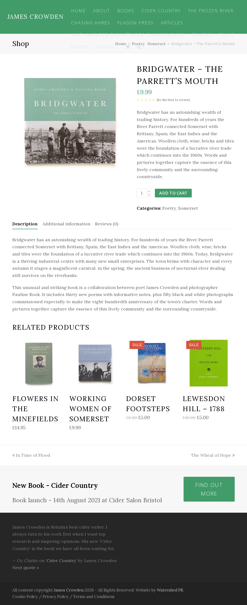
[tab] (25, 224)
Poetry (169, 208)
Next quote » (25, 567)
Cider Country (62, 560)
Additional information (66, 224)
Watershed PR (170, 590)
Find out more (209, 489)
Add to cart (173, 193)
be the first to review (173, 100)
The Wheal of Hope (213, 455)
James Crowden (35, 16)
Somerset (188, 208)
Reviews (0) (106, 224)
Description (25, 224)
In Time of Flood (31, 455)
